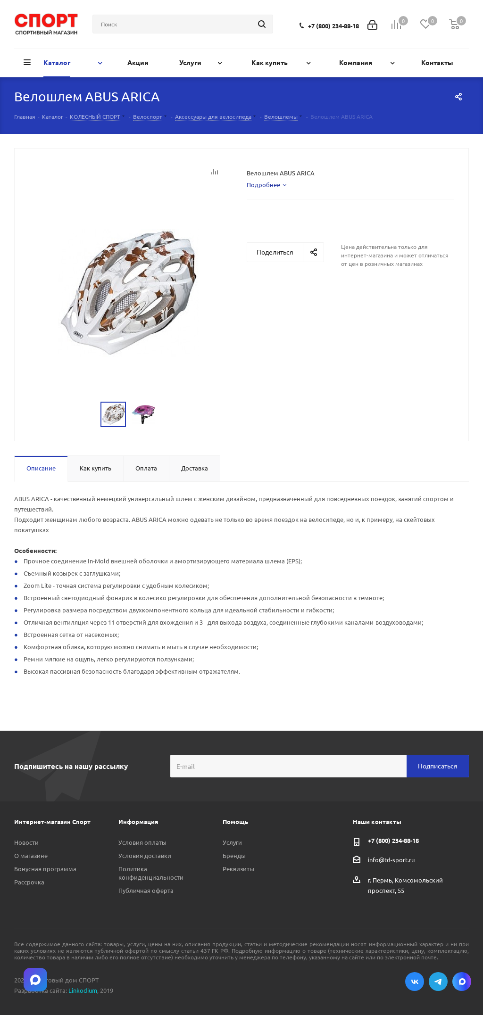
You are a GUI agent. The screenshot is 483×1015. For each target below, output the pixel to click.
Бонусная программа (45, 869)
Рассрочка (29, 882)
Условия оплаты (142, 842)
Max (461, 981)
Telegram (438, 981)
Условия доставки (144, 855)
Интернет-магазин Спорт (52, 821)
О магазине (31, 855)
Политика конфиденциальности (150, 873)
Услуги (232, 842)
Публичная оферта (146, 890)
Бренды (234, 855)
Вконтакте (414, 981)
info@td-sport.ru (391, 859)
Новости (26, 842)
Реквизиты (238, 869)
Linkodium (82, 990)
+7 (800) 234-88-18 (333, 26)
